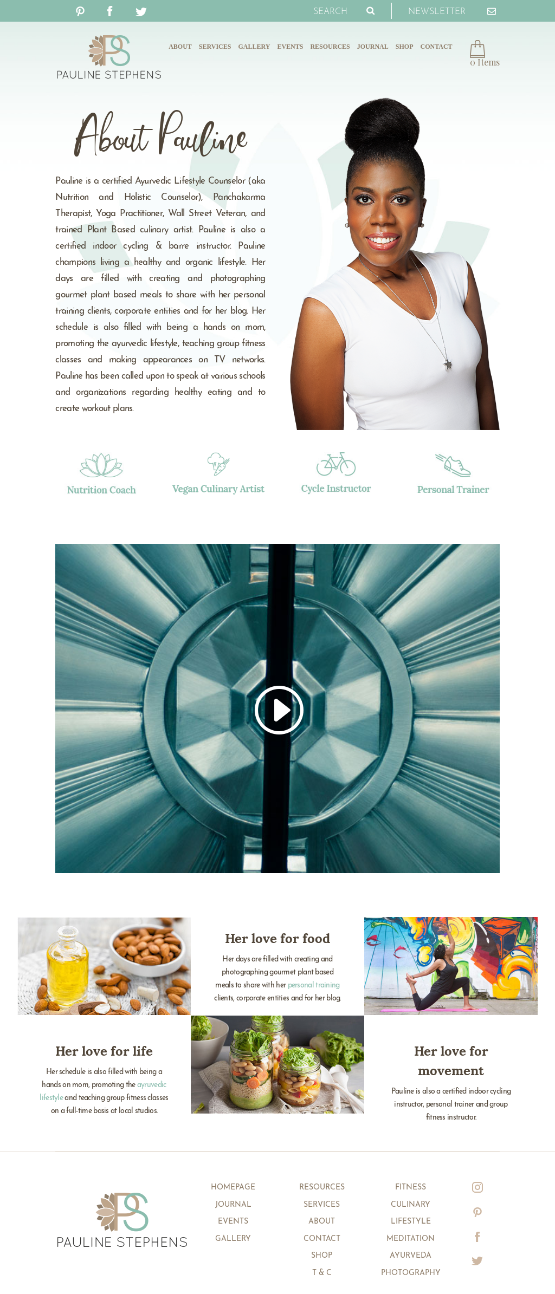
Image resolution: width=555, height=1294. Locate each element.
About (180, 46)
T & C (322, 1273)
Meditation (410, 1239)
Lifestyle (411, 1222)
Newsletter (452, 10)
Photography (411, 1273)
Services (215, 46)
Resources (330, 46)
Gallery (254, 46)
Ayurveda (410, 1256)
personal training (314, 985)
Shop (405, 46)
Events (290, 46)
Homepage (233, 1188)
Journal (373, 46)
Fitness (410, 1188)
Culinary (410, 1205)
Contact (436, 46)
